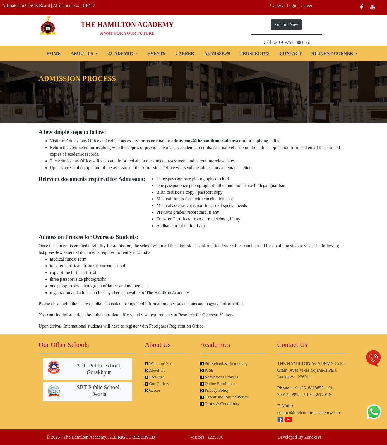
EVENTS (156, 53)
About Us (155, 370)
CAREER (184, 53)
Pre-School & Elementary (224, 363)
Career (307, 5)
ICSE (207, 370)
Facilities (155, 377)
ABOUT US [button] (82, 53)
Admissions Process (219, 377)
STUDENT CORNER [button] (333, 53)
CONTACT (291, 53)
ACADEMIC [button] (121, 53)
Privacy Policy (214, 390)
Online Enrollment (218, 383)
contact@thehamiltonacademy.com (308, 412)
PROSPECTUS (255, 53)
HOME (54, 53)
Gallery (276, 5)
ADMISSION (217, 53)
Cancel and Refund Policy (224, 397)
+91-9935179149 (317, 394)
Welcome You (158, 363)
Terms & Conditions (219, 403)
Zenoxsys (312, 437)
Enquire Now (286, 24)
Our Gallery (157, 383)
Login (292, 5)
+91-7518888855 (293, 42)
